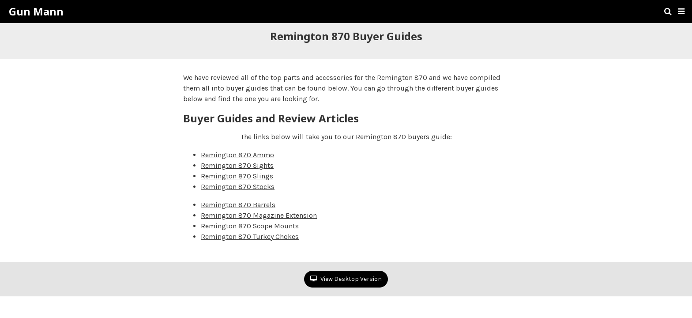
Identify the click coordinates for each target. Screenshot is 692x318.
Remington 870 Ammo (237, 155)
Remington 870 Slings (237, 176)
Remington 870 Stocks (238, 186)
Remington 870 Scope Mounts (250, 226)
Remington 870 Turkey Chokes (250, 236)
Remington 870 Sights (237, 165)
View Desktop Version (346, 279)
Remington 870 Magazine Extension (259, 215)
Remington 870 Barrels (238, 205)
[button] (681, 11)
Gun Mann (36, 11)
